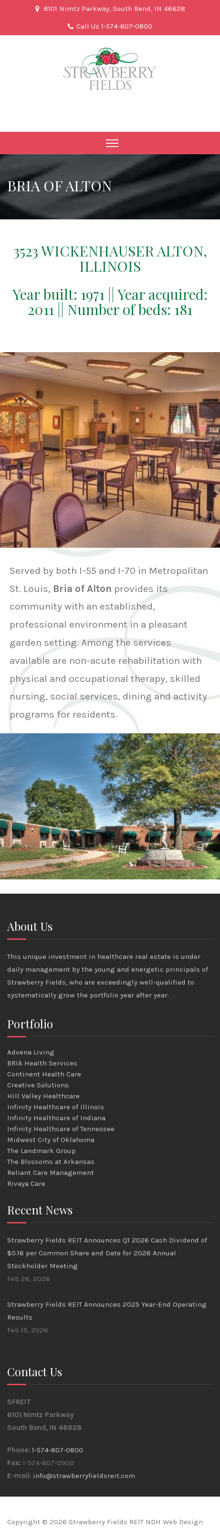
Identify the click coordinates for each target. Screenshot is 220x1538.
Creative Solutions (38, 1085)
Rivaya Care (26, 1183)
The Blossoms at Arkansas (50, 1161)
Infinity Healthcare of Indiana (56, 1118)
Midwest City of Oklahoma (50, 1139)
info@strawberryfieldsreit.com (84, 1475)
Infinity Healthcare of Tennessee (61, 1128)
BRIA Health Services (42, 1063)
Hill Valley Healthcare (43, 1096)
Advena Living (30, 1052)
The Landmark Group (41, 1150)
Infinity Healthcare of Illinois (55, 1107)
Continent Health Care (44, 1074)
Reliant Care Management (50, 1172)
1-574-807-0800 (57, 1450)
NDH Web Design (174, 1522)
